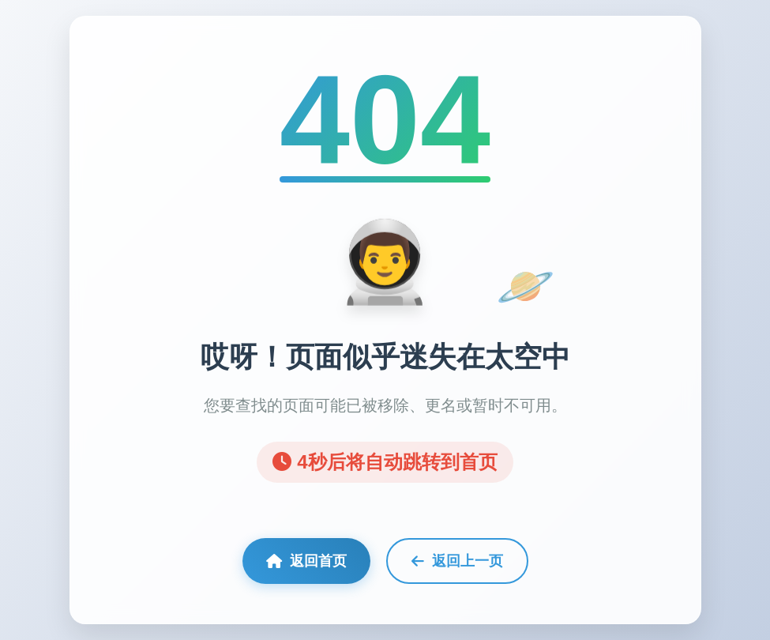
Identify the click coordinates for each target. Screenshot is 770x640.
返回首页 (306, 561)
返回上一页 (457, 561)
